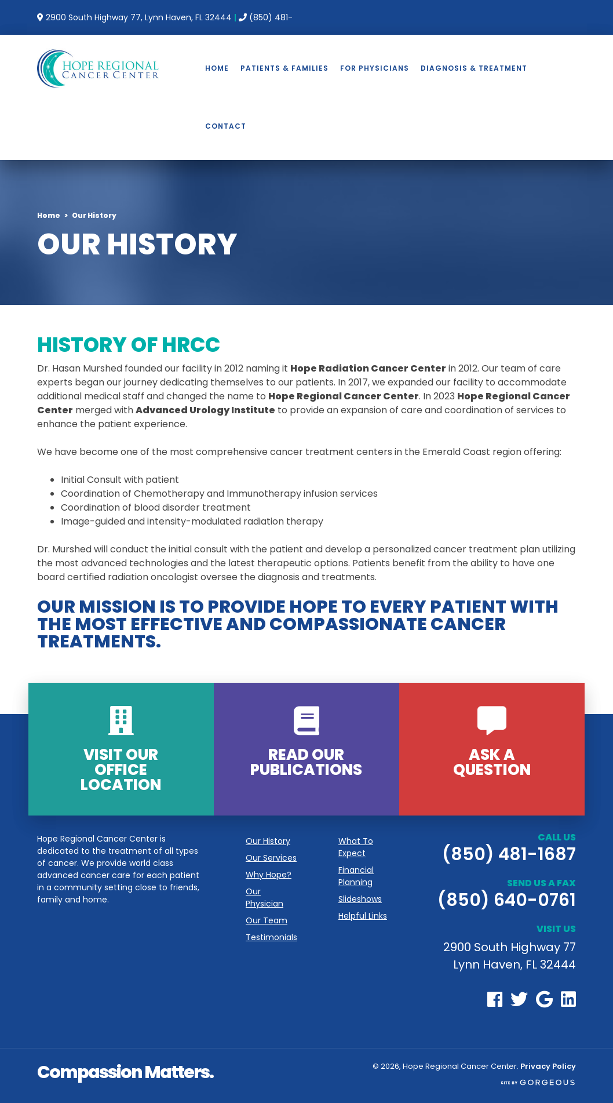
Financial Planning (356, 876)
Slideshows (360, 899)
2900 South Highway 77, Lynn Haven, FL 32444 (137, 17)
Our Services (271, 858)
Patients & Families (284, 68)
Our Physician (264, 897)
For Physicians (374, 68)
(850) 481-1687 (509, 854)
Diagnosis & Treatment (474, 68)
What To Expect (355, 847)
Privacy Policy (548, 1066)
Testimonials (271, 937)
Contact (225, 126)
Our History (268, 841)
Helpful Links (362, 916)
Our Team (266, 920)
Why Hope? (268, 874)
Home (217, 68)
